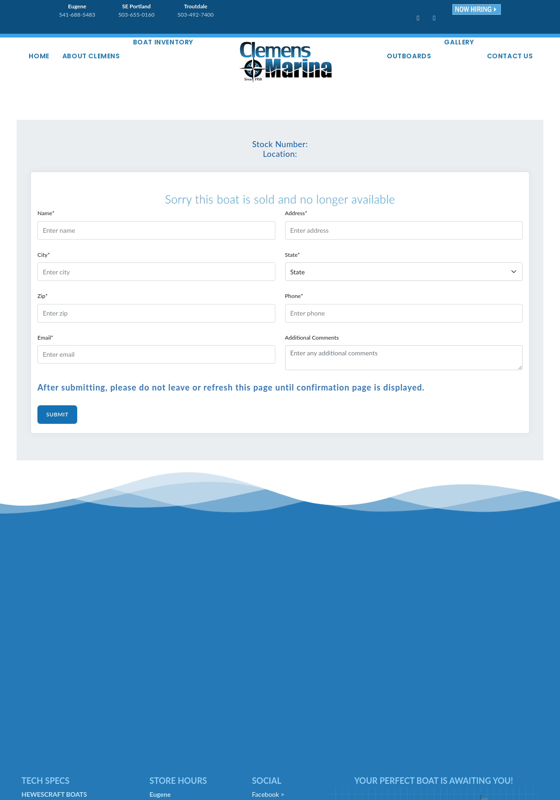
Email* (45, 337)
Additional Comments (312, 337)
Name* (46, 213)
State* (292, 254)
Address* (296, 213)
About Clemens (91, 56)
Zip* (42, 295)
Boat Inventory (163, 42)
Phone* (294, 295)
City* (43, 254)
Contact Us (510, 56)
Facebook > (268, 794)
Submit (57, 414)
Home (39, 56)
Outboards (409, 56)
